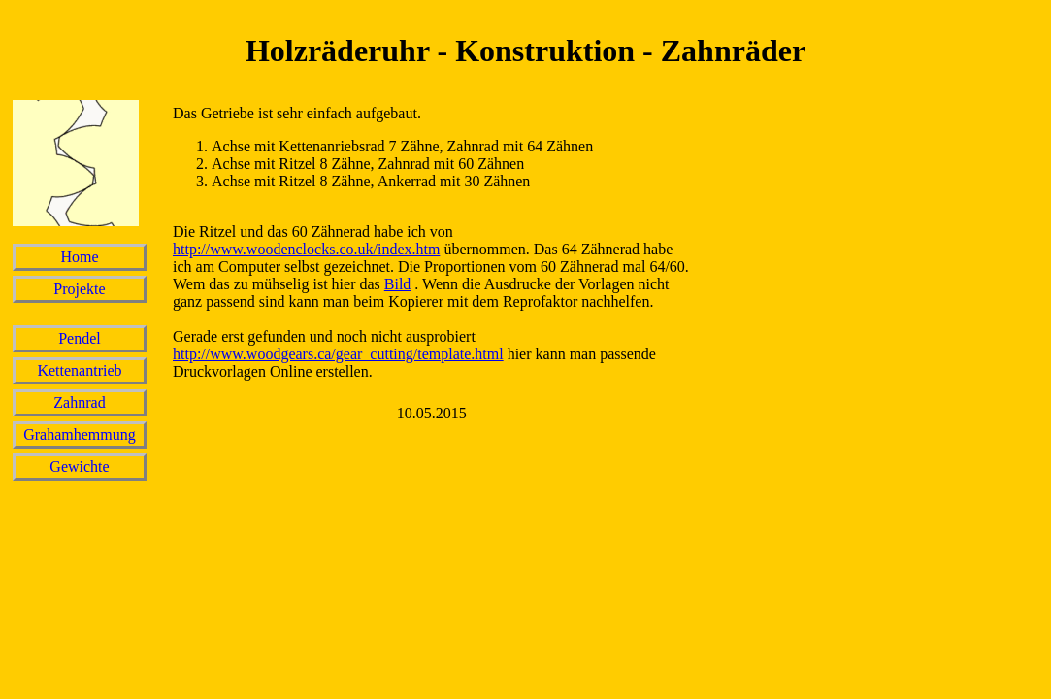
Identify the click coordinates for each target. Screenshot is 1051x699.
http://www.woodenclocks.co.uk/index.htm (306, 249)
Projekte (79, 289)
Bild (397, 284)
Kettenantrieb (79, 370)
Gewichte (79, 466)
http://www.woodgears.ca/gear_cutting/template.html (338, 354)
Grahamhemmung (79, 434)
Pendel (79, 338)
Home (79, 257)
